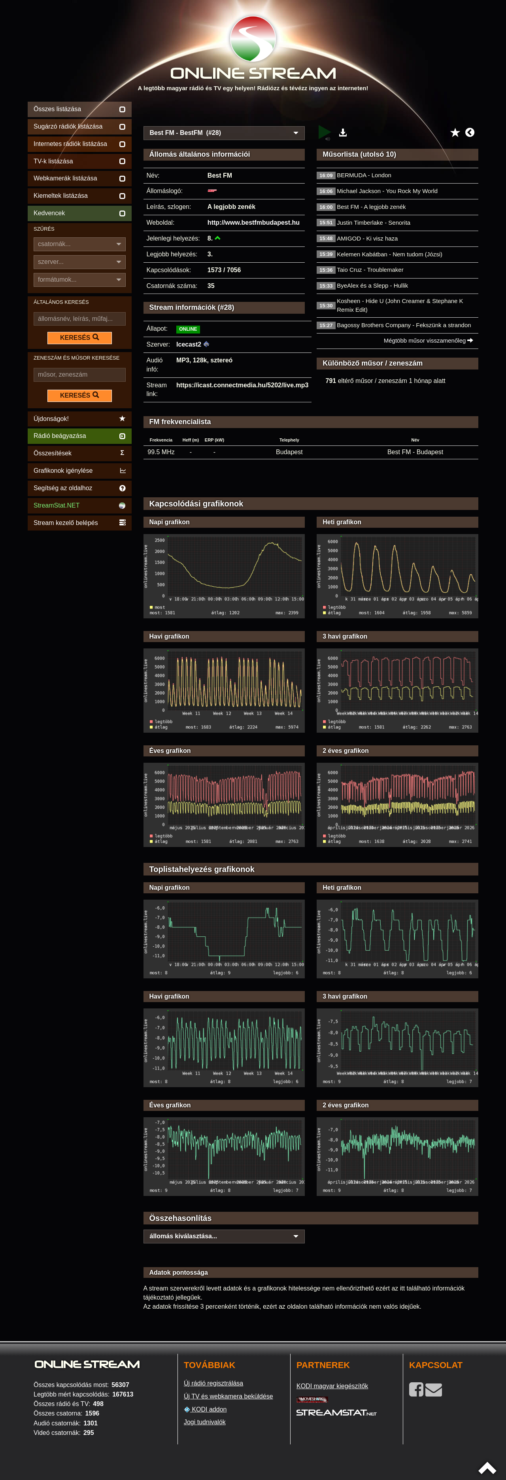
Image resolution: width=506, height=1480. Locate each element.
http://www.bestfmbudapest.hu (254, 222)
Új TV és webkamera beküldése (228, 1396)
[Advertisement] (311, 111)
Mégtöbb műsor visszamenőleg (429, 340)
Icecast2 (188, 344)
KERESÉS (79, 337)
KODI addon (205, 1409)
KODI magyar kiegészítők (332, 1386)
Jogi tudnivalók (205, 1422)
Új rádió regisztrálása (213, 1383)
